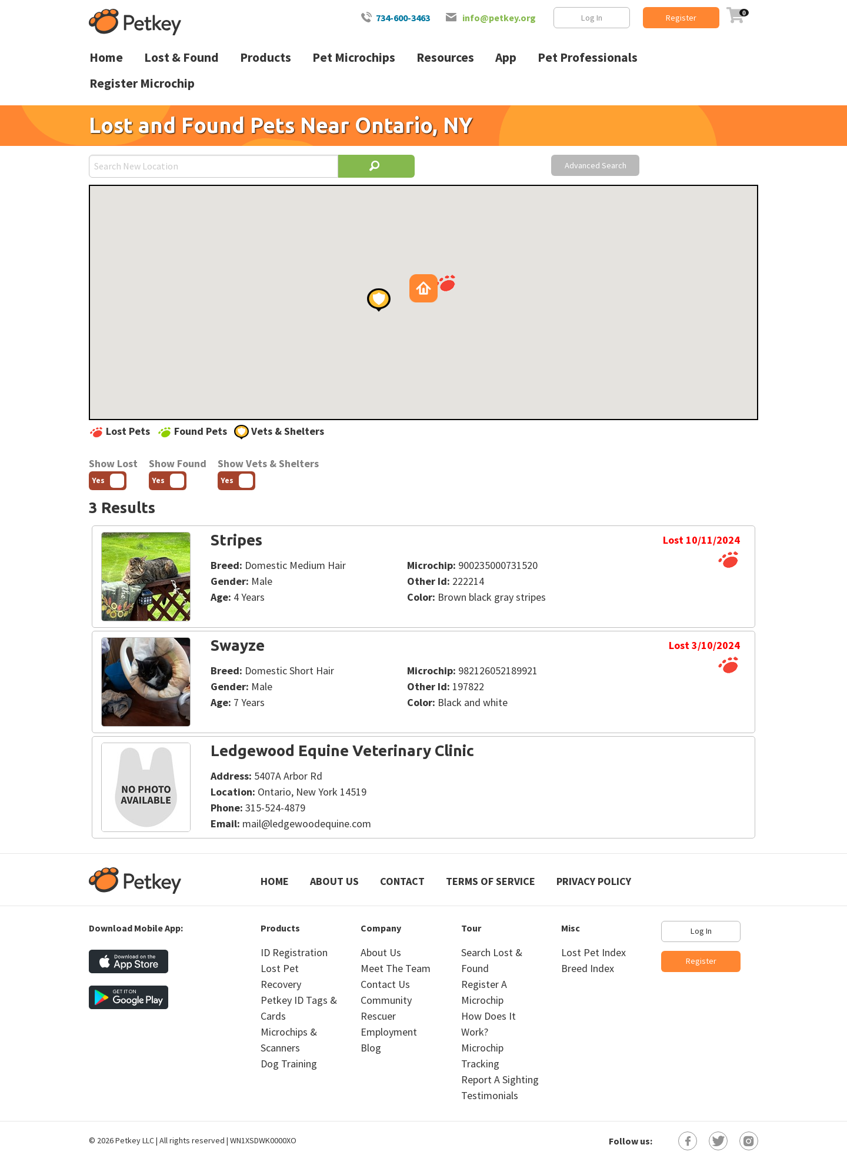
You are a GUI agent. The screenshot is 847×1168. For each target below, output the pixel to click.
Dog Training (289, 1063)
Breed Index (587, 968)
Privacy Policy (593, 881)
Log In (591, 17)
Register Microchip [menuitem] (142, 83)
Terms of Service (490, 881)
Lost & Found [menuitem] (181, 57)
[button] (445, 283)
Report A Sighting (500, 1079)
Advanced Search (595, 165)
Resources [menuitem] (445, 57)
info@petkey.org (499, 18)
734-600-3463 (403, 18)
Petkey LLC (134, 1140)
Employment (389, 1032)
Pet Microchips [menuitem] (353, 57)
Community (386, 1000)
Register (681, 17)
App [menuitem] (505, 57)
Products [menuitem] (265, 57)
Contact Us (385, 984)
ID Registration (294, 952)
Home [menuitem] (106, 57)
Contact (402, 881)
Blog (371, 1047)
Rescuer (378, 1016)
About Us (334, 881)
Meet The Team (396, 968)
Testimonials (489, 1095)
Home (275, 881)
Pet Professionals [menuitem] (588, 57)
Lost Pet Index (593, 952)
